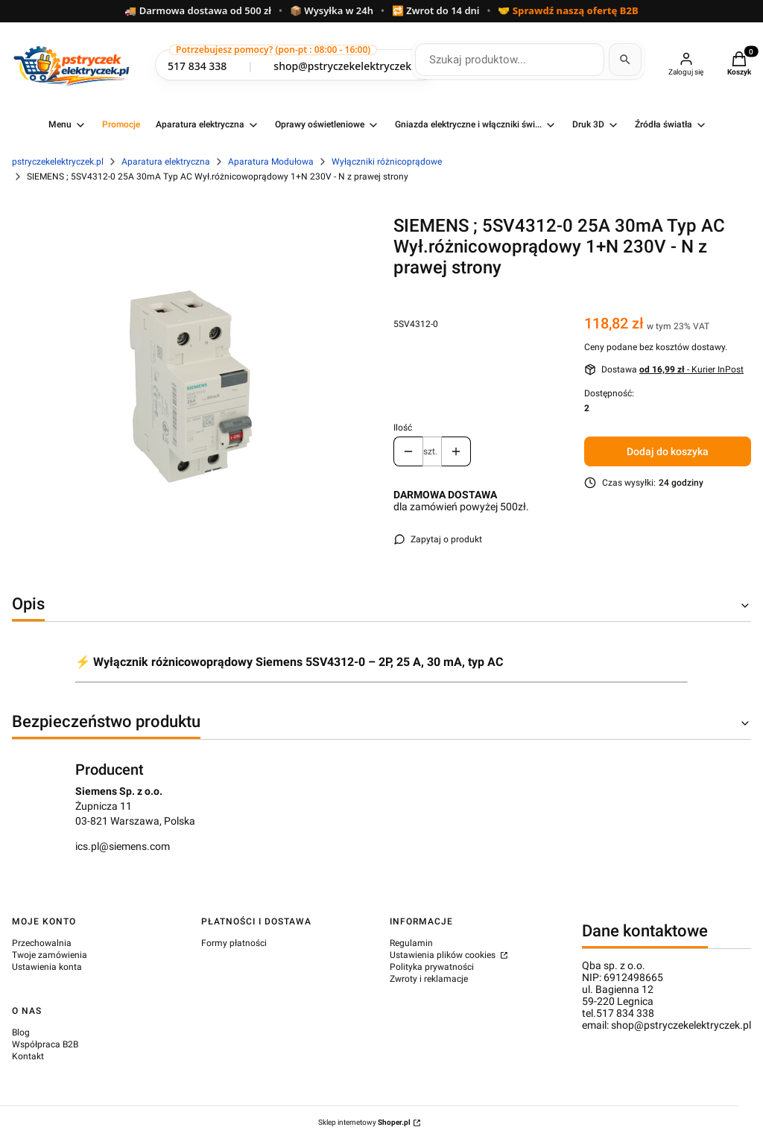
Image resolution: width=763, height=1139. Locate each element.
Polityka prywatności (432, 967)
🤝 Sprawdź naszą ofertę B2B (568, 11)
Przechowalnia (42, 943)
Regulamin (411, 943)
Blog (21, 1032)
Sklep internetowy (364, 1122)
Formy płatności (234, 943)
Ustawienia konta (47, 967)
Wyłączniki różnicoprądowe (387, 161)
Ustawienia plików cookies (444, 955)
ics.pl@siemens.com (122, 846)
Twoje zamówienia (49, 955)
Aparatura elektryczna (165, 161)
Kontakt (28, 1056)
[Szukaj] (625, 59)
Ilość (402, 427)
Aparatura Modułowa (271, 161)
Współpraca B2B (45, 1044)
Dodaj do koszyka (668, 451)
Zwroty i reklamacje (429, 979)
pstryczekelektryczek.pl (58, 161)
